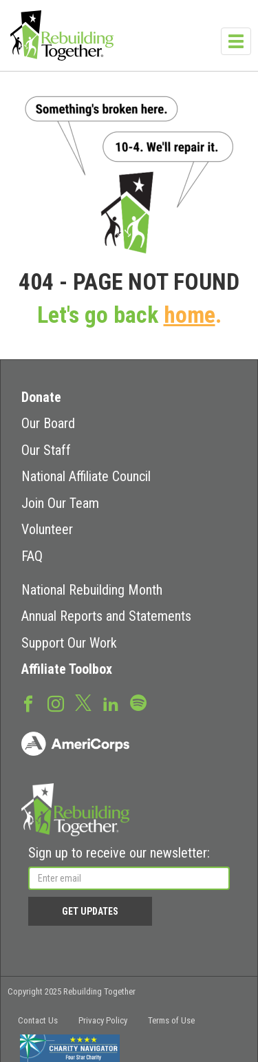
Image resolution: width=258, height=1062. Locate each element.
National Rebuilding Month (91, 590)
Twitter (83, 702)
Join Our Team (60, 503)
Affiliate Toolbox (66, 669)
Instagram (55, 703)
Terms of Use (171, 1020)
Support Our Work (69, 643)
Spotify (138, 702)
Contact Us (38, 1020)
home (189, 314)
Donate (41, 397)
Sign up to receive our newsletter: (119, 853)
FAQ (32, 556)
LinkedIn (111, 703)
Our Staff (46, 450)
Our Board (48, 423)
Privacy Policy (102, 1020)
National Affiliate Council (86, 476)
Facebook (28, 703)
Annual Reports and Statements (106, 616)
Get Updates (90, 911)
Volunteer (47, 529)
